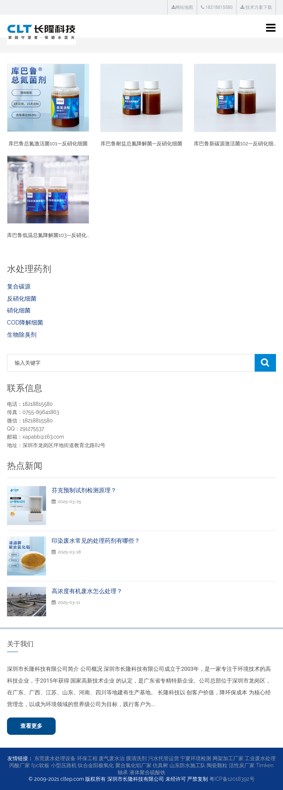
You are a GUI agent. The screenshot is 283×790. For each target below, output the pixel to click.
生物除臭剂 (21, 334)
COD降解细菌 (25, 322)
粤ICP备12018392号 (232, 779)
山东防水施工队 (188, 765)
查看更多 (31, 726)
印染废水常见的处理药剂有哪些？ (96, 540)
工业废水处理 (260, 758)
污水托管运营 (163, 758)
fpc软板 (40, 765)
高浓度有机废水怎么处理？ (87, 591)
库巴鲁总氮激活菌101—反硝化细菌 (48, 143)
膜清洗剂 (136, 758)
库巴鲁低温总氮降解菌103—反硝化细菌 (52, 235)
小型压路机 (64, 765)
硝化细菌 (19, 310)
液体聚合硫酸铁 (147, 772)
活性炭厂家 (242, 765)
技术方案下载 (256, 7)
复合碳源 (19, 286)
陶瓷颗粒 (217, 765)
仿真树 (160, 765)
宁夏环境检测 (195, 758)
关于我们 (20, 644)
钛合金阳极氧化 (96, 765)
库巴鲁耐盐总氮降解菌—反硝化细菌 (142, 143)
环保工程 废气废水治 (101, 758)
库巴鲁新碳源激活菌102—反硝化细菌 (236, 143)
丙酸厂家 (19, 765)
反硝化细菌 (21, 298)
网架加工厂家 (228, 758)
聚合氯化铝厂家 (133, 765)
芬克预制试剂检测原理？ (84, 490)
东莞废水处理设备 (55, 758)
